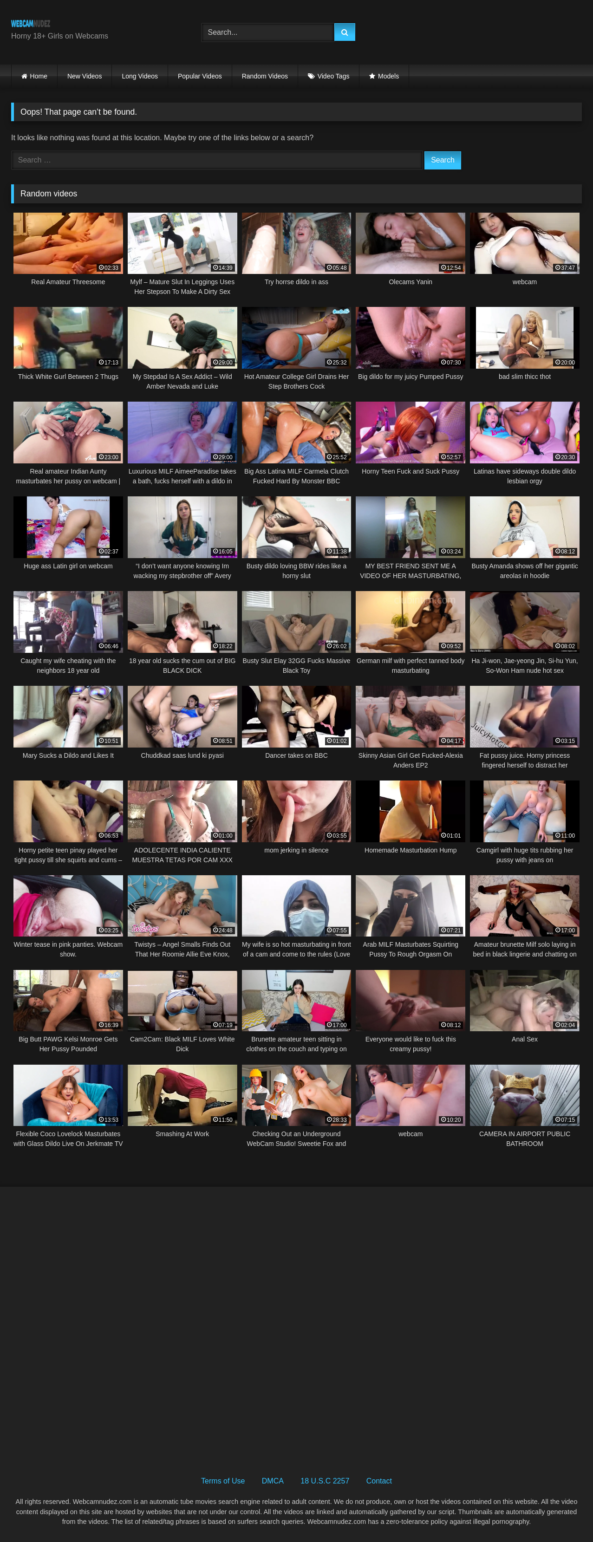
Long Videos (140, 76)
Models (388, 76)
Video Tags (334, 76)
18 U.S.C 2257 (324, 1481)
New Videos (84, 76)
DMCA (273, 1481)
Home (38, 76)
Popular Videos (200, 76)
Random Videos (265, 76)
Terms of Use (223, 1481)
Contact (379, 1481)
